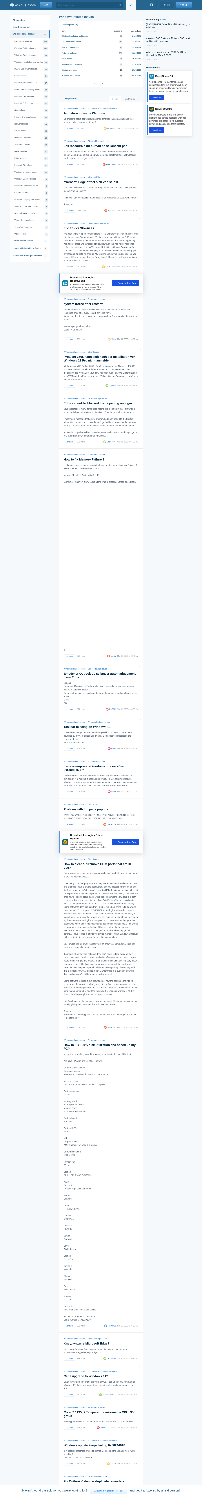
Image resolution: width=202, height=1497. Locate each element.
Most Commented (21, 27)
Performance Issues (31, 42)
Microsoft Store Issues (31, 165)
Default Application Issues (31, 83)
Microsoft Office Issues (31, 103)
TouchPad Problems (31, 227)
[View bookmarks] (151, 5)
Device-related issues (23, 241)
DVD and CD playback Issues (31, 200)
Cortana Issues (31, 193)
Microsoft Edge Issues (31, 97)
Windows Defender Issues (31, 172)
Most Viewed (130, 99)
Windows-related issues (24, 34)
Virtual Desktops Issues (31, 220)
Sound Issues (31, 131)
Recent (115, 99)
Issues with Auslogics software (27, 256)
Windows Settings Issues (31, 55)
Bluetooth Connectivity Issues (31, 90)
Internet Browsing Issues (31, 117)
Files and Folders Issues (31, 48)
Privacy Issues (31, 158)
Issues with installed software (27, 248)
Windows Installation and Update (31, 62)
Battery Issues (31, 152)
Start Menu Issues (31, 145)
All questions (19, 20)
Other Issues (31, 76)
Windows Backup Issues (31, 179)
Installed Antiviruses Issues (31, 186)
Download (156, 97)
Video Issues (31, 234)
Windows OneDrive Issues (31, 207)
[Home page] (131, 5)
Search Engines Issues (31, 213)
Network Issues (31, 124)
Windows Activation (31, 138)
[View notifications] (141, 5)
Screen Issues (31, 110)
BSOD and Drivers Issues (31, 69)
